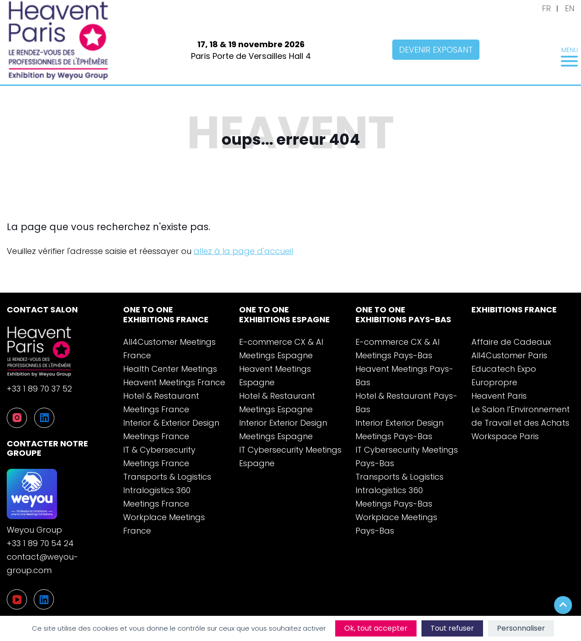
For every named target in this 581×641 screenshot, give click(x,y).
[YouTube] (17, 599)
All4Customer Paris (509, 355)
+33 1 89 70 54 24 (40, 543)
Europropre (494, 382)
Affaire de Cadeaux (511, 341)
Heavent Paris (499, 395)
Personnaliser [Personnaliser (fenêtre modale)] (521, 628)
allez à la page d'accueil (243, 251)
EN (569, 8)
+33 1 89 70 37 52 (39, 388)
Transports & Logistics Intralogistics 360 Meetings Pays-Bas (399, 490)
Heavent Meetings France (174, 382)
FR (546, 8)
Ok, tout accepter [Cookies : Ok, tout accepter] (376, 628)
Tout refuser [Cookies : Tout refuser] (452, 628)
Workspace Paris (505, 436)
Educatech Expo (503, 368)
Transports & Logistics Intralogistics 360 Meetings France (167, 490)
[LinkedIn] (44, 599)
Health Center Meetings (170, 368)
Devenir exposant (436, 49)
